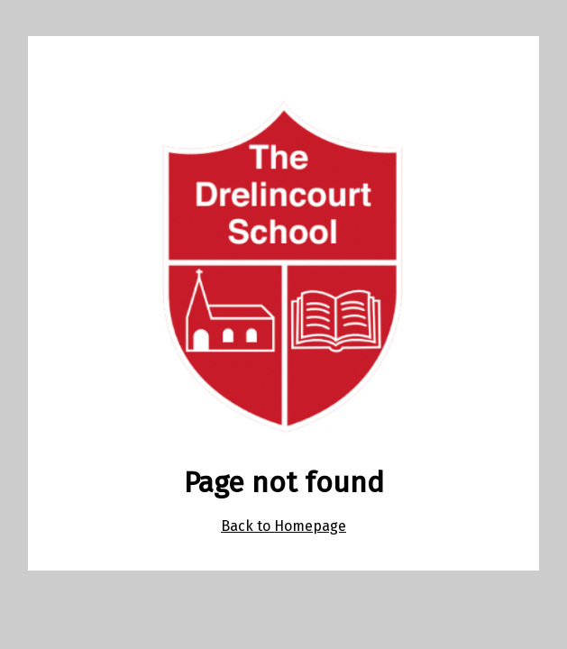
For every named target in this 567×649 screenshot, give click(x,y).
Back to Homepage (283, 526)
